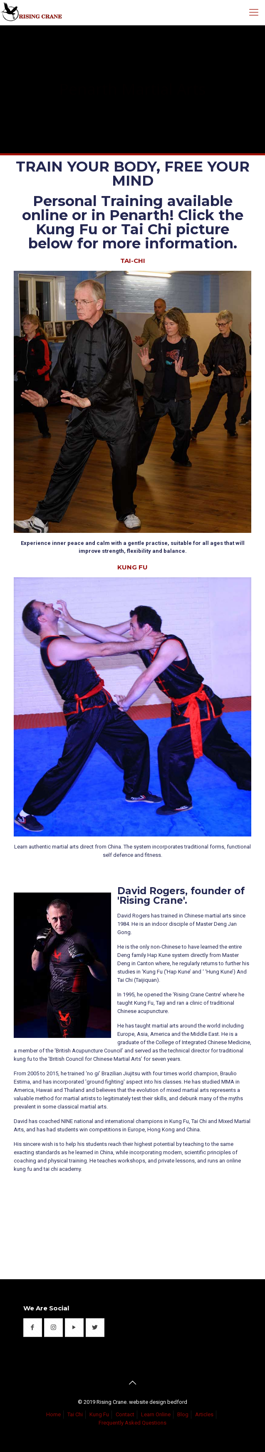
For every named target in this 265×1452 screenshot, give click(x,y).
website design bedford (158, 1402)
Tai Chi (75, 1414)
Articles (204, 1414)
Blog (182, 1414)
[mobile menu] (254, 12)
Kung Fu (99, 1414)
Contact (125, 1414)
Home (53, 1414)
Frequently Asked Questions (132, 1423)
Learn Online (156, 1414)
